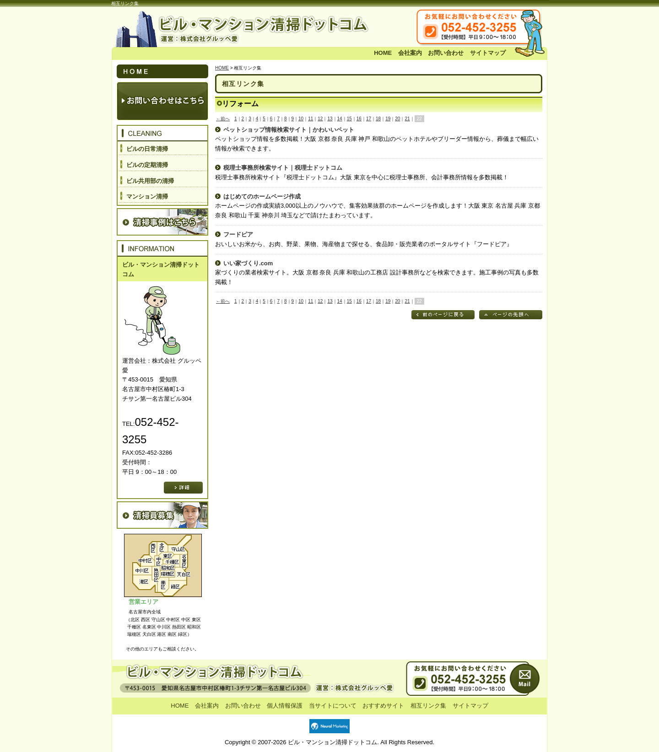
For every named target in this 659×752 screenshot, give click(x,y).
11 (310, 118)
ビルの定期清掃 (147, 164)
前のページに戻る (443, 314)
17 (368, 118)
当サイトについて (333, 705)
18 (378, 118)
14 (339, 118)
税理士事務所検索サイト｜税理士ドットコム (282, 167)
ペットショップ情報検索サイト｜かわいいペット (288, 129)
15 (349, 118)
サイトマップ (488, 52)
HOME (383, 52)
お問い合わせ (446, 52)
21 (407, 118)
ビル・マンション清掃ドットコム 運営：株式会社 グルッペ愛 (247, 27)
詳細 (183, 488)
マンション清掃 (147, 196)
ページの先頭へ (510, 314)
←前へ (223, 118)
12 (320, 118)
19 (387, 118)
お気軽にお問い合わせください (494, 27)
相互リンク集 (428, 705)
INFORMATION (162, 248)
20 (397, 118)
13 (329, 118)
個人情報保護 (284, 705)
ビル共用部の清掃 (150, 180)
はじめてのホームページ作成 (262, 196)
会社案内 (410, 52)
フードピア (238, 234)
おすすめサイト (383, 705)
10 (300, 118)
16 (359, 118)
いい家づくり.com (248, 263)
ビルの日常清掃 (147, 148)
